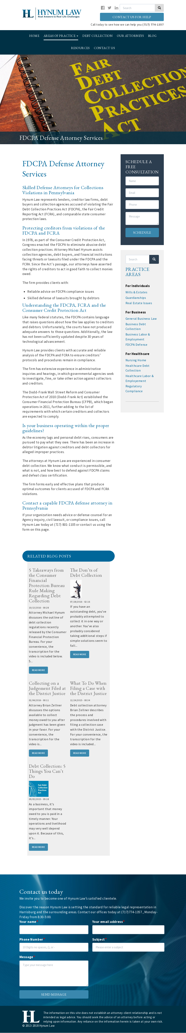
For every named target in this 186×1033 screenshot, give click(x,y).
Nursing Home (136, 360)
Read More (38, 670)
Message (26, 957)
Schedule (142, 232)
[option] (93, 99)
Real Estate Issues (139, 303)
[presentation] (122, 968)
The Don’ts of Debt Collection (86, 572)
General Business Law (141, 318)
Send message (54, 994)
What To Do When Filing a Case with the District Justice (88, 688)
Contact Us (104, 48)
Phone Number (31, 939)
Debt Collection (97, 36)
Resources (80, 48)
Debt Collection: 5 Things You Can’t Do (47, 771)
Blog (152, 36)
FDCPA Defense (137, 345)
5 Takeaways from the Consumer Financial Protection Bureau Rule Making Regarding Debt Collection (47, 585)
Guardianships (136, 298)
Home (34, 36)
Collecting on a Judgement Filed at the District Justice (47, 688)
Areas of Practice (61, 36)
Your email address (107, 922)
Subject (98, 939)
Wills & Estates (137, 292)
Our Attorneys (130, 36)
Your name (27, 922)
